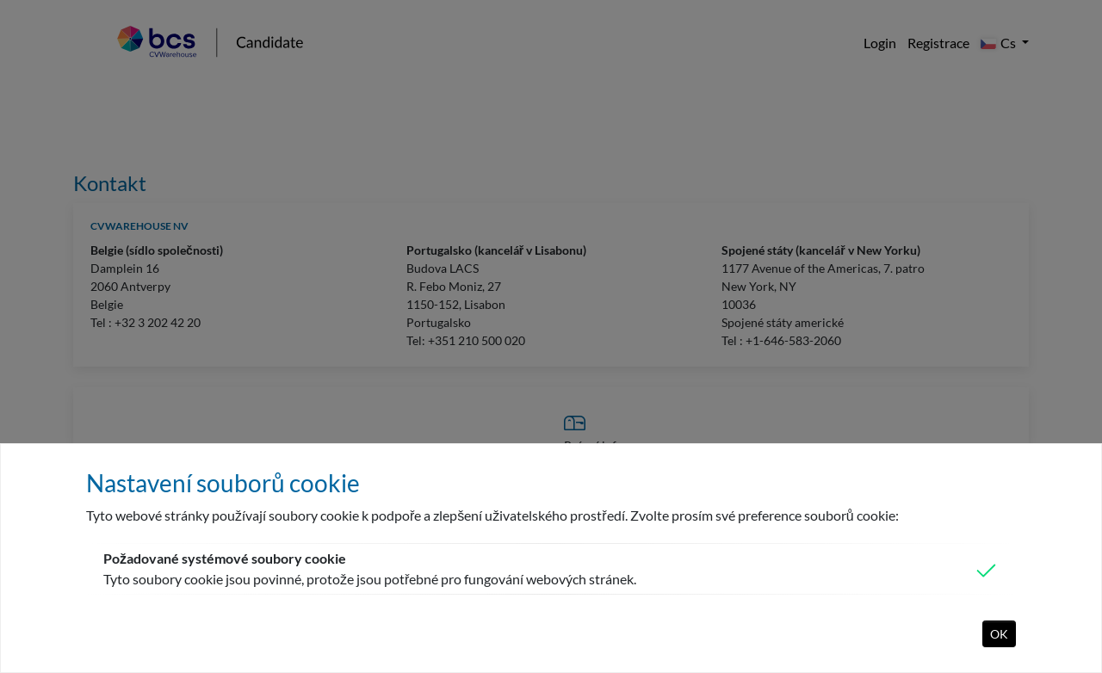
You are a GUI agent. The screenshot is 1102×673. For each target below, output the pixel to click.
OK (999, 634)
